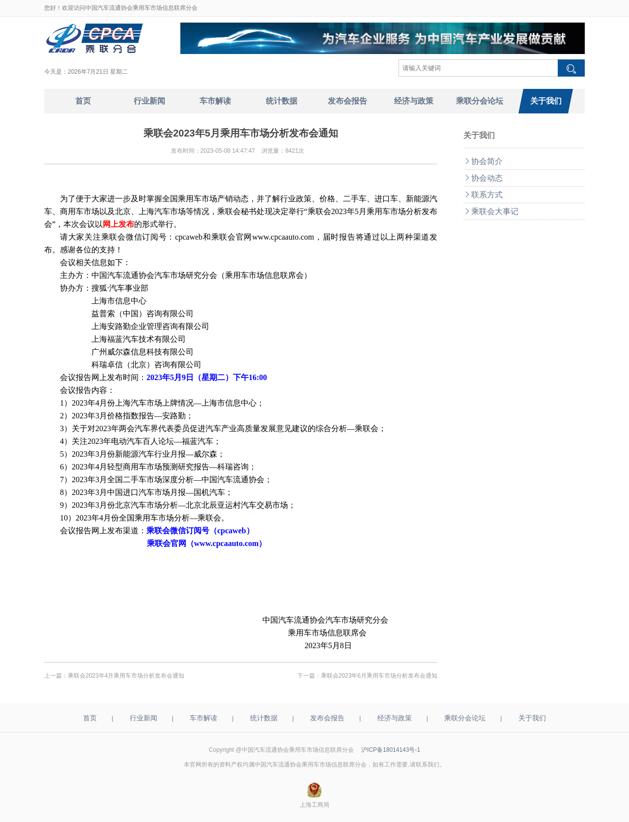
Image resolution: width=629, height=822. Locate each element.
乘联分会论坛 (465, 718)
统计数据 (264, 718)
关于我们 (532, 718)
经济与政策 (394, 718)
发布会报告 (327, 718)
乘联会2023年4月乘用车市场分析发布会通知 (126, 675)
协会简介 (483, 161)
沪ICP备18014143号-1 (390, 749)
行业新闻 (143, 718)
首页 (90, 718)
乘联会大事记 (490, 211)
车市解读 (203, 718)
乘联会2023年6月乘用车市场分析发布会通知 (379, 675)
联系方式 (483, 195)
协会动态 (483, 178)
